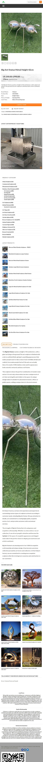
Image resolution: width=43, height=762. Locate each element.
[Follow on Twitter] (27, 750)
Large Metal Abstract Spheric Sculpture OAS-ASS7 (10, 669)
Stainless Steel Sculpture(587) (10, 189)
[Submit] (40, 2)
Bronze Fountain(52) (8, 232)
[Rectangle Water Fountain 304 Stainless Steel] (21, 148)
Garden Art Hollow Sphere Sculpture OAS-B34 (10, 590)
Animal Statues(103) (9, 194)
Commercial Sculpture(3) (9, 184)
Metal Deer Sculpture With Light (29, 668)
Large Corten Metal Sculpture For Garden (31, 642)
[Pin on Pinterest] (13, 63)
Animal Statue (14, 114)
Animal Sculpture (7, 114)
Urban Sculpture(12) (7, 181)
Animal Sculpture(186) (8, 222)
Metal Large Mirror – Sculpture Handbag (31, 616)
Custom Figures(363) (8, 224)
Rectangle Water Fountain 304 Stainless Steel (12, 163)
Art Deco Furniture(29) (9, 197)
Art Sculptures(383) (9, 191)
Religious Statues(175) (8, 227)
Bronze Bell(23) (6, 234)
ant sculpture (20, 114)
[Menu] (3, 5)
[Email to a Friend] (10, 63)
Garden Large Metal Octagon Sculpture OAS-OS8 (10, 616)
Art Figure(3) (7, 192)
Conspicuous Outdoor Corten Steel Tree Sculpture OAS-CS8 (31, 590)
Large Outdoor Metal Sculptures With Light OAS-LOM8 (9, 643)
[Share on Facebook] (5, 63)
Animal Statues (9, 111)
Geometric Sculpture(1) (10, 207)
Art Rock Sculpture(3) (9, 196)
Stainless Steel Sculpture (17, 111)
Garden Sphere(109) (9, 199)
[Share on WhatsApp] (2, 63)
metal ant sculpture (27, 114)
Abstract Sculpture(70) (8, 229)
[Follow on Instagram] (25, 750)
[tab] (6, 344)
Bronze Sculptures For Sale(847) (11, 219)
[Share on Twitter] (8, 63)
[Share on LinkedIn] (15, 63)
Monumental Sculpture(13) (9, 186)
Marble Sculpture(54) (8, 237)
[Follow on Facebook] (22, 750)
